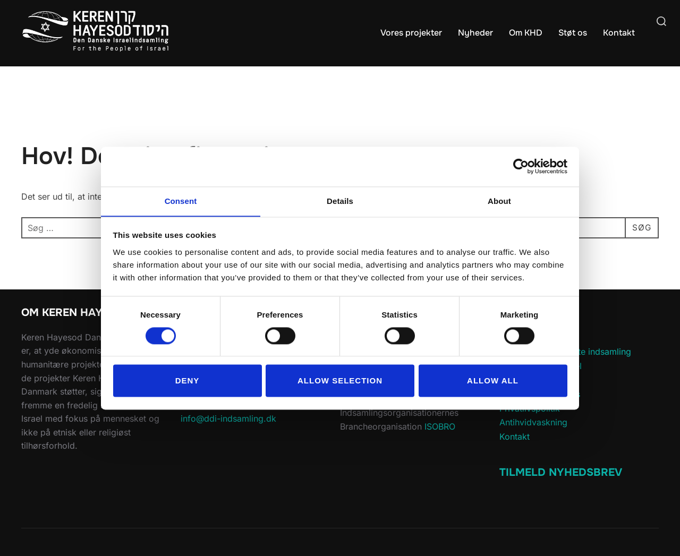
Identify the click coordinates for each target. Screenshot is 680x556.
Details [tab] (340, 200)
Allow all (492, 381)
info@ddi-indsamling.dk (228, 418)
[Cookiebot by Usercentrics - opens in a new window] (520, 166)
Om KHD (525, 32)
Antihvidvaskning (533, 422)
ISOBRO (439, 426)
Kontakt (619, 32)
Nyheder (475, 32)
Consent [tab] (181, 200)
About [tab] (499, 200)
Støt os (572, 32)
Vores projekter (411, 32)
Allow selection (340, 381)
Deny (187, 381)
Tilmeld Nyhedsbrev (560, 472)
